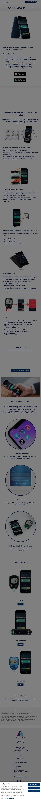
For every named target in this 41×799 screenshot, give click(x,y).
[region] (20, 790)
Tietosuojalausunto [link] (9, 798)
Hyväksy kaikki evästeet (33, 785)
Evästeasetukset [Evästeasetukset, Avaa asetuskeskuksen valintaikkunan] (33, 791)
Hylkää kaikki (34, 788)
